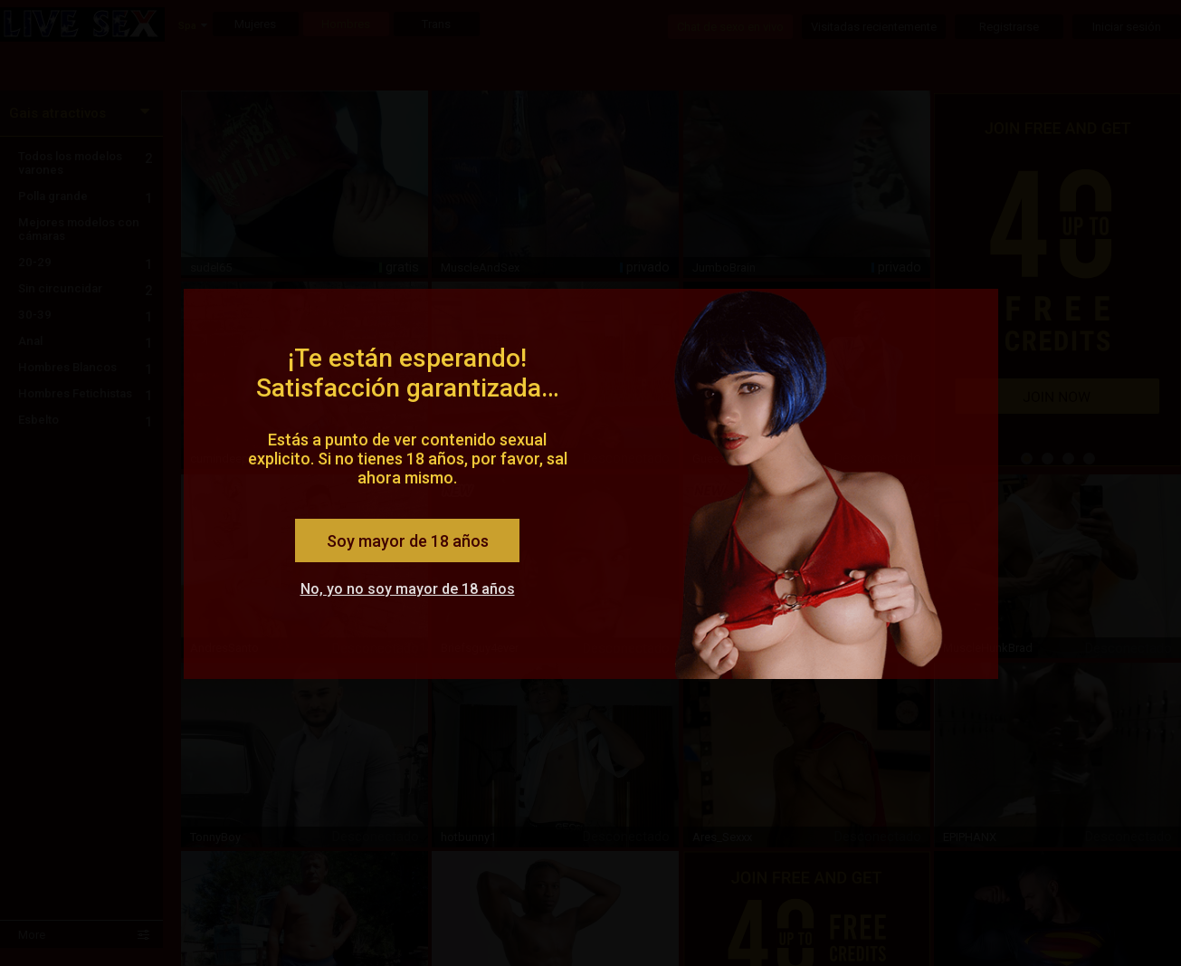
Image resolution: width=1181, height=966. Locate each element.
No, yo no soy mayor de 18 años (407, 589)
